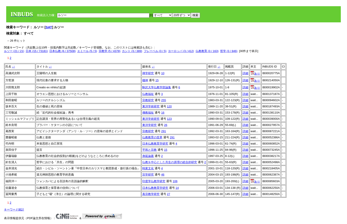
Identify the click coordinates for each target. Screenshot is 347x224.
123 (169, 118)
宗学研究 (148, 174)
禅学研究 (148, 73)
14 (177, 187)
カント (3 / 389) (132, 51)
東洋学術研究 (151, 106)
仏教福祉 (148, 94)
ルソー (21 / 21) (14, 51)
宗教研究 (148, 100)
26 (165, 125)
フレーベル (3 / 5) (155, 51)
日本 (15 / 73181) (37, 51)
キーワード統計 (14, 209)
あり (255, 73)
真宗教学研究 (151, 194)
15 (156, 80)
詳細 (245, 73)
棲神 (145, 80)
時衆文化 (148, 168)
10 (162, 73)
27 (168, 194)
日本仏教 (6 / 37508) (62, 51)
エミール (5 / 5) (87, 51)
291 (163, 131)
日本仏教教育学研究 (155, 143)
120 (169, 106)
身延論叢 (148, 156)
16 (162, 112)
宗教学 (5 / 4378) (109, 51)
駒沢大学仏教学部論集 (156, 87)
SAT (49, 27)
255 (163, 100)
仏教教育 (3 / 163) (207, 51)
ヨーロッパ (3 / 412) (181, 51)
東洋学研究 (149, 125)
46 (162, 174)
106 (175, 181)
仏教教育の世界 (152, 137)
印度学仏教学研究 (153, 181)
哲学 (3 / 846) (228, 51)
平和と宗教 (149, 149)
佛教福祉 (148, 112)
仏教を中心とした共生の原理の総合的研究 (169, 162)
